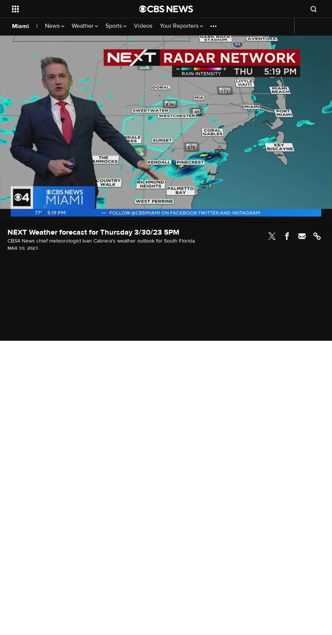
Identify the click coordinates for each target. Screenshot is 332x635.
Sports (115, 26)
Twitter (272, 236)
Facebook (287, 236)
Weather (85, 26)
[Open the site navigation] (63, 9)
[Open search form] (313, 9)
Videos (143, 26)
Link (317, 236)
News (54, 26)
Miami (20, 26)
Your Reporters (181, 26)
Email (302, 236)
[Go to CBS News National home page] (166, 9)
